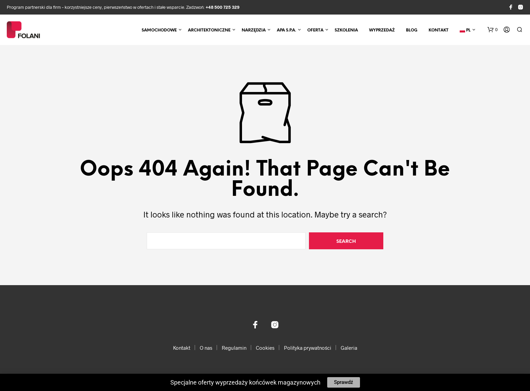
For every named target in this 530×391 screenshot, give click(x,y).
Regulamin (234, 348)
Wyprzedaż (382, 30)
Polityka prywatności (307, 348)
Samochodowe (159, 30)
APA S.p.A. (286, 30)
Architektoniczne (209, 30)
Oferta (315, 30)
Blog (411, 30)
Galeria (349, 348)
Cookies (265, 348)
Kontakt (439, 30)
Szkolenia (346, 30)
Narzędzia (254, 30)
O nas (206, 348)
